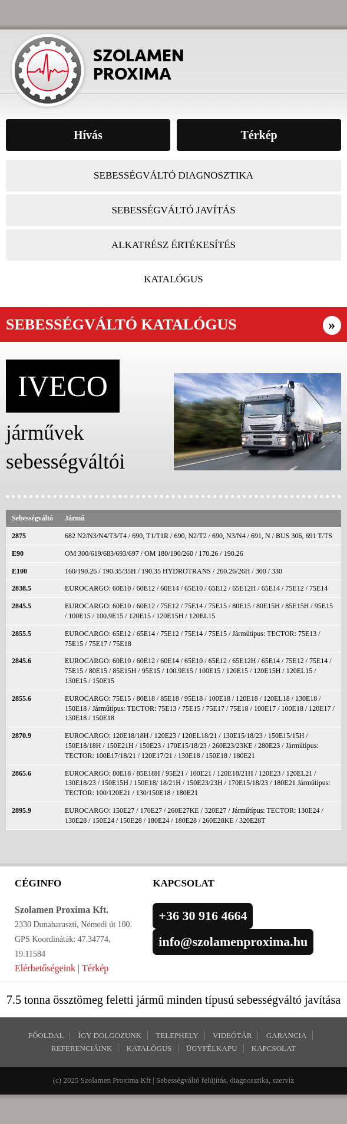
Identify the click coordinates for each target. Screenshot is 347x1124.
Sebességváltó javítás (173, 210)
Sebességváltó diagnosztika (173, 175)
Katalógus (173, 279)
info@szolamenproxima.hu (233, 941)
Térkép (95, 968)
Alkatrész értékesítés (173, 244)
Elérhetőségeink (45, 968)
